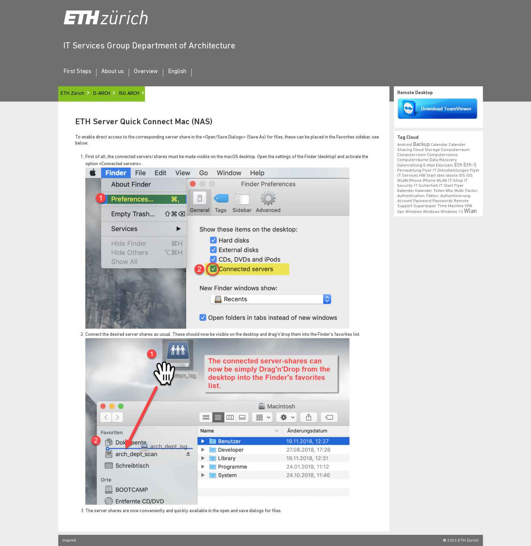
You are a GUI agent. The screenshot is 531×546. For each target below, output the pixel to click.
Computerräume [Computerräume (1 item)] (412, 160)
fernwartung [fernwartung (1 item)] (409, 171)
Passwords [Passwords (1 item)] (442, 201)
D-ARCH (101, 93)
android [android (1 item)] (404, 145)
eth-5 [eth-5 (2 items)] (469, 165)
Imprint (69, 541)
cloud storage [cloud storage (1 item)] (426, 150)
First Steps (77, 72)
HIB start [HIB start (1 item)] (427, 176)
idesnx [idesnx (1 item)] (452, 176)
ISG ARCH (129, 93)
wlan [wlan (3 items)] (470, 211)
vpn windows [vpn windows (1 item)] (409, 212)
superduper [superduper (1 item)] (424, 206)
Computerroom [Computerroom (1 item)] (411, 155)
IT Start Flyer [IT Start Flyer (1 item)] (451, 186)
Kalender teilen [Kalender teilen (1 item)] (430, 191)
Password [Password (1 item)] (422, 201)
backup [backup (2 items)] (421, 144)
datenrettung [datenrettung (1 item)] (409, 165)
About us (112, 72)
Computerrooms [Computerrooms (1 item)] (442, 155)
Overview (146, 72)
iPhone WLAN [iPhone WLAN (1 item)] (435, 181)
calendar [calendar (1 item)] (439, 145)
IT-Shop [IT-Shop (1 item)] (455, 181)
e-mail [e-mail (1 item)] (429, 165)
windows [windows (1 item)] (431, 212)
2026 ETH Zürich (463, 541)
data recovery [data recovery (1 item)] (443, 160)
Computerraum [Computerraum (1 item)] (455, 150)
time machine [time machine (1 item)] (450, 206)
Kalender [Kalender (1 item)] (405, 191)
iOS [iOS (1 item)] (462, 176)
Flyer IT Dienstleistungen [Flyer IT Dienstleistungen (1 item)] (445, 171)
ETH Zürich (72, 93)
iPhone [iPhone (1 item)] (415, 181)
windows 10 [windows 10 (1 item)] (452, 212)
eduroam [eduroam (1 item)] (444, 165)
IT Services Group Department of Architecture (149, 46)
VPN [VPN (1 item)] (468, 206)
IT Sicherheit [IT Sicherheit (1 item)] (426, 186)
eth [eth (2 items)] (458, 165)
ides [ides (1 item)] (441, 176)
